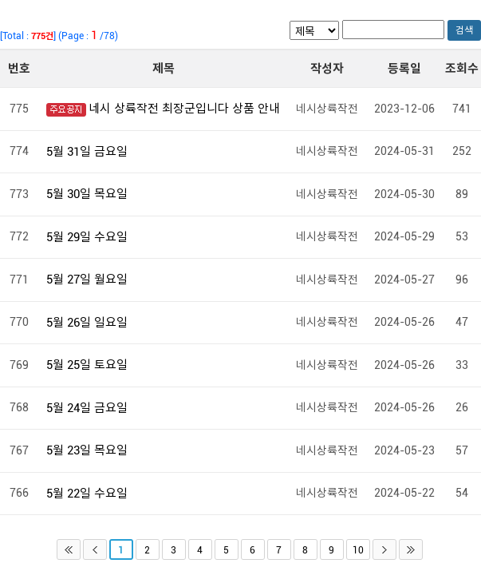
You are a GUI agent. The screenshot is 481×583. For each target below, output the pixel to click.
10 (358, 550)
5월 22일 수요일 (87, 493)
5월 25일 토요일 (87, 365)
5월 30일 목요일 (87, 194)
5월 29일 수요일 (87, 237)
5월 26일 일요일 (87, 322)
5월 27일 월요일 (87, 279)
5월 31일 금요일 (87, 152)
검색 (464, 30)
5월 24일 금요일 (87, 408)
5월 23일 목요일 (87, 450)
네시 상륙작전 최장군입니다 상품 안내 (184, 108)
